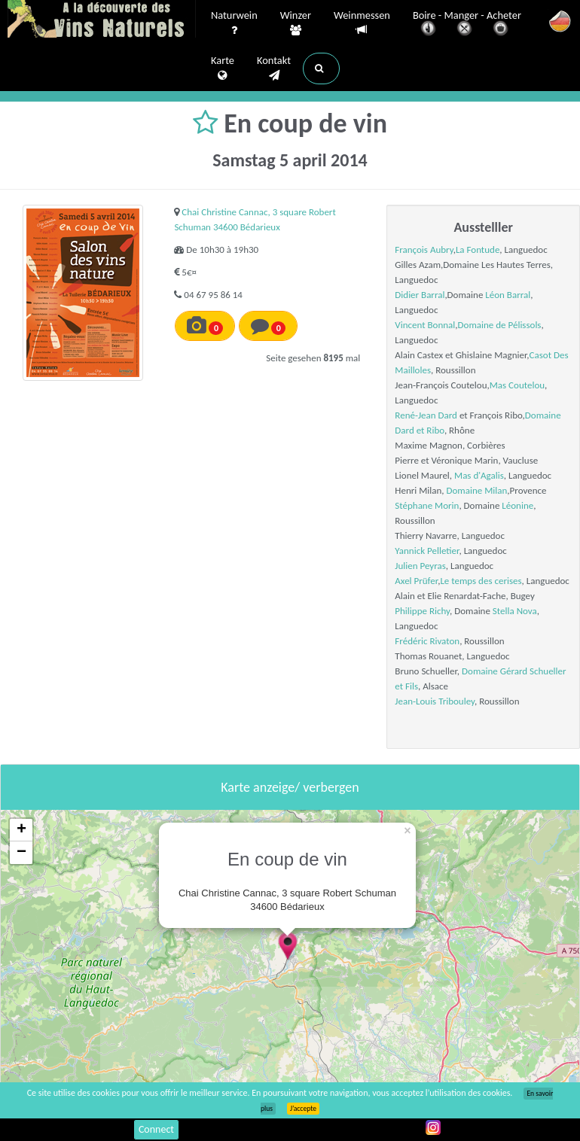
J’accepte (303, 1108)
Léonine (517, 505)
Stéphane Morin (427, 505)
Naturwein (234, 23)
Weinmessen (362, 23)
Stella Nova (515, 610)
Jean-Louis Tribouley (435, 701)
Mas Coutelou (517, 385)
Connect (156, 1129)
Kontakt (274, 68)
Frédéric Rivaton (427, 641)
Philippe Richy (422, 610)
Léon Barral (507, 294)
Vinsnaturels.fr (102, 20)
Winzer (295, 23)
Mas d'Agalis (479, 475)
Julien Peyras (420, 565)
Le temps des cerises (480, 580)
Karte (222, 68)
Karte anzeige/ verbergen (290, 787)
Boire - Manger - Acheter (467, 24)
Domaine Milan (477, 490)
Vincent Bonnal (425, 324)
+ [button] (21, 830)
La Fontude (477, 249)
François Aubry (424, 249)
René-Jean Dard (426, 415)
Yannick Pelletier (427, 550)
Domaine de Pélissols (500, 324)
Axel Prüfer (416, 580)
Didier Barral (419, 294)
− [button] (21, 852)
